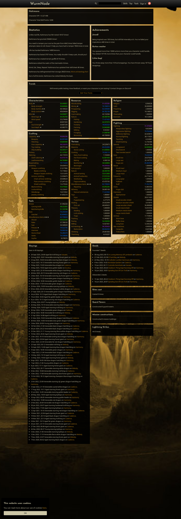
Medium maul (121, 207)
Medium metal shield (124, 247)
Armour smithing (37, 213)
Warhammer (120, 231)
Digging (74, 148)
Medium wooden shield (125, 239)
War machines (119, 263)
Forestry (77, 161)
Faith (115, 143)
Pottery (32, 189)
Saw (32, 262)
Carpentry (32, 173)
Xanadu (64, 291)
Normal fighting (122, 173)
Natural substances (81, 229)
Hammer (34, 267)
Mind (31, 151)
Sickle (33, 272)
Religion (117, 140)
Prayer (116, 148)
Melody (74, 294)
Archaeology (76, 263)
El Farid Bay (112, 294)
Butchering (78, 199)
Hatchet (34, 251)
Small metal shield (122, 244)
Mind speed (35, 156)
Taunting (119, 176)
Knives (31, 240)
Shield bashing (121, 178)
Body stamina (36, 145)
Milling (73, 260)
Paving (73, 258)
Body (31, 140)
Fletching (34, 178)
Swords (116, 181)
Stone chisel (35, 269)
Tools (136, 4)
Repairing (77, 223)
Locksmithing (36, 226)
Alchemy (74, 226)
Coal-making (76, 151)
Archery (116, 252)
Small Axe (119, 194)
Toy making (35, 184)
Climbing (74, 268)
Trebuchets (120, 268)
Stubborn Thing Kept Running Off (120, 304)
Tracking (74, 255)
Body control (36, 148)
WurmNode (40, 4)
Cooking (74, 189)
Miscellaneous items (36, 254)
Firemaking (75, 181)
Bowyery (34, 176)
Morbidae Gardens (115, 299)
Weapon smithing (38, 205)
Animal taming (79, 210)
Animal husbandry (80, 213)
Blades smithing (40, 207)
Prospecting (75, 145)
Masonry (74, 184)
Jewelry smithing (37, 231)
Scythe (33, 275)
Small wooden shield (123, 236)
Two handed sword (123, 189)
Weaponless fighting (123, 165)
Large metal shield (123, 250)
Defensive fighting (123, 170)
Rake (33, 259)
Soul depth (35, 164)
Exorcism (117, 153)
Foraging (77, 169)
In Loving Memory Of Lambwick (120, 291)
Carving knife (36, 243)
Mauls (116, 202)
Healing (74, 239)
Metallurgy (35, 229)
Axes (30, 248)
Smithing (32, 202)
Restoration (78, 266)
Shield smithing (40, 221)
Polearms (117, 213)
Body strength (36, 143)
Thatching (75, 271)
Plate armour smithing (42, 218)
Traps (76, 252)
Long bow (120, 260)
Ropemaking (33, 199)
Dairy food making (81, 192)
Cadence (67, 302)
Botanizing (78, 172)
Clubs (116, 223)
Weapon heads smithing (43, 210)
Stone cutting (79, 186)
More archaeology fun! (79, 72)
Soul (30, 159)
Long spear (120, 215)
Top (130, 4)
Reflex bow (120, 258)
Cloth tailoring (36, 194)
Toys (73, 231)
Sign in (143, 4)
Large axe (119, 197)
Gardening (78, 159)
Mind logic (35, 153)
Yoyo (76, 234)
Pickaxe (34, 264)
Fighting (117, 162)
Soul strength (36, 161)
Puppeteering (79, 236)
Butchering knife (37, 246)
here (44, 508)
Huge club (120, 226)
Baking (76, 197)
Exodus (68, 304)
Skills (125, 4)
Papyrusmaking (80, 218)
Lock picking (78, 250)
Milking (76, 166)
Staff (117, 221)
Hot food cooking (80, 194)
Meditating (78, 215)
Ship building (36, 186)
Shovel (33, 256)
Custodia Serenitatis (115, 302)
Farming (77, 164)
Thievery (74, 244)
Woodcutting (76, 140)
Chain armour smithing (42, 215)
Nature (74, 153)
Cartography (76, 205)
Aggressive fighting (123, 168)
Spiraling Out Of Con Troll (117, 307)
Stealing (77, 247)
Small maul (120, 205)
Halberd (119, 218)
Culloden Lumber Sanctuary (119, 296)
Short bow (120, 255)
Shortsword (120, 186)
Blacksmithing (36, 223)
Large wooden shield (124, 242)
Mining (74, 143)
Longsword (120, 184)
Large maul (120, 210)
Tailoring (32, 192)
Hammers (117, 229)
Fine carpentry (36, 181)
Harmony (74, 299)
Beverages (78, 202)
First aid (77, 242)
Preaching (117, 145)
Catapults (119, 266)
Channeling (118, 151)
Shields (116, 234)
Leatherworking (37, 197)
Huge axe (119, 199)
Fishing (76, 156)
